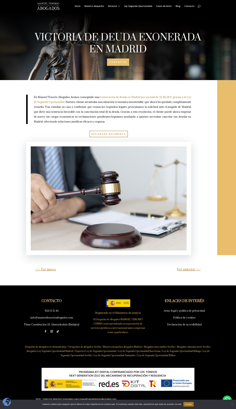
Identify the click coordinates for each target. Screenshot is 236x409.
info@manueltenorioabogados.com (51, 317)
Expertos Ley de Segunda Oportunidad (93, 351)
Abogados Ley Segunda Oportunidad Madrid (49, 351)
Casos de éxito (164, 6)
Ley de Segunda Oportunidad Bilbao (151, 355)
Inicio (77, 6)
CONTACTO (118, 62)
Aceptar (188, 404)
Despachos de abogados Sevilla (83, 346)
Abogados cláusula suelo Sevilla (185, 347)
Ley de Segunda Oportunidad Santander (112, 355)
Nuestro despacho (94, 6)
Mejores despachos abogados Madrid (119, 346)
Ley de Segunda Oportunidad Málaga (174, 351)
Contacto (189, 6)
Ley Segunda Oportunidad (138, 6)
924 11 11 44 (51, 310)
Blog (178, 6)
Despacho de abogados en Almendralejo (45, 346)
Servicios (112, 6)
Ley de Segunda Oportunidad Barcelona (134, 351)
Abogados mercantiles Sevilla (153, 346)
